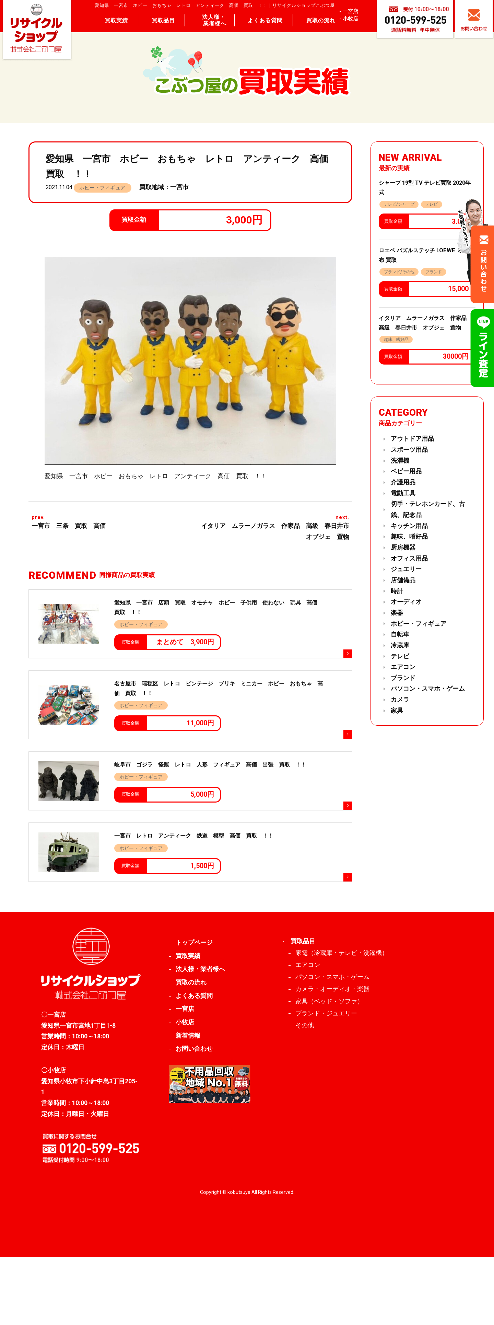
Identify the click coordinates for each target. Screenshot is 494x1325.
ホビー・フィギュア (102, 188)
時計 (397, 591)
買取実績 (116, 20)
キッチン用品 (409, 525)
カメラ (400, 699)
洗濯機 (400, 460)
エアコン (403, 667)
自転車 (400, 634)
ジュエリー (406, 569)
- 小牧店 (348, 19)
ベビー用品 (406, 471)
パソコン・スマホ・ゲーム (428, 688)
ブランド (433, 271)
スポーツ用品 (409, 449)
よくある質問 (265, 20)
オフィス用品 (409, 558)
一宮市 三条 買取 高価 (69, 525)
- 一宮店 (348, 11)
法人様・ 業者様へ (214, 20)
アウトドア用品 (412, 438)
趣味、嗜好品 (396, 339)
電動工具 (403, 493)
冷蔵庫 (400, 645)
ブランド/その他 (399, 271)
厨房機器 (403, 547)
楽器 (397, 612)
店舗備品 (403, 580)
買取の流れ (321, 20)
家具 (397, 710)
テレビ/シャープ (399, 204)
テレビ (431, 204)
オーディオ (406, 601)
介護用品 (403, 482)
